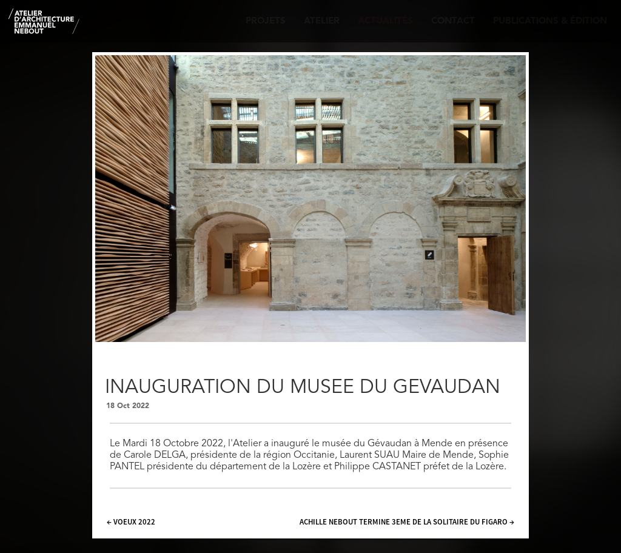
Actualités (385, 21)
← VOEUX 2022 (131, 521)
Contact (453, 21)
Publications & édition (550, 21)
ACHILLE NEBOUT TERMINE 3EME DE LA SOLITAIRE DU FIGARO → (407, 521)
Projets (266, 21)
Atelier (322, 21)
